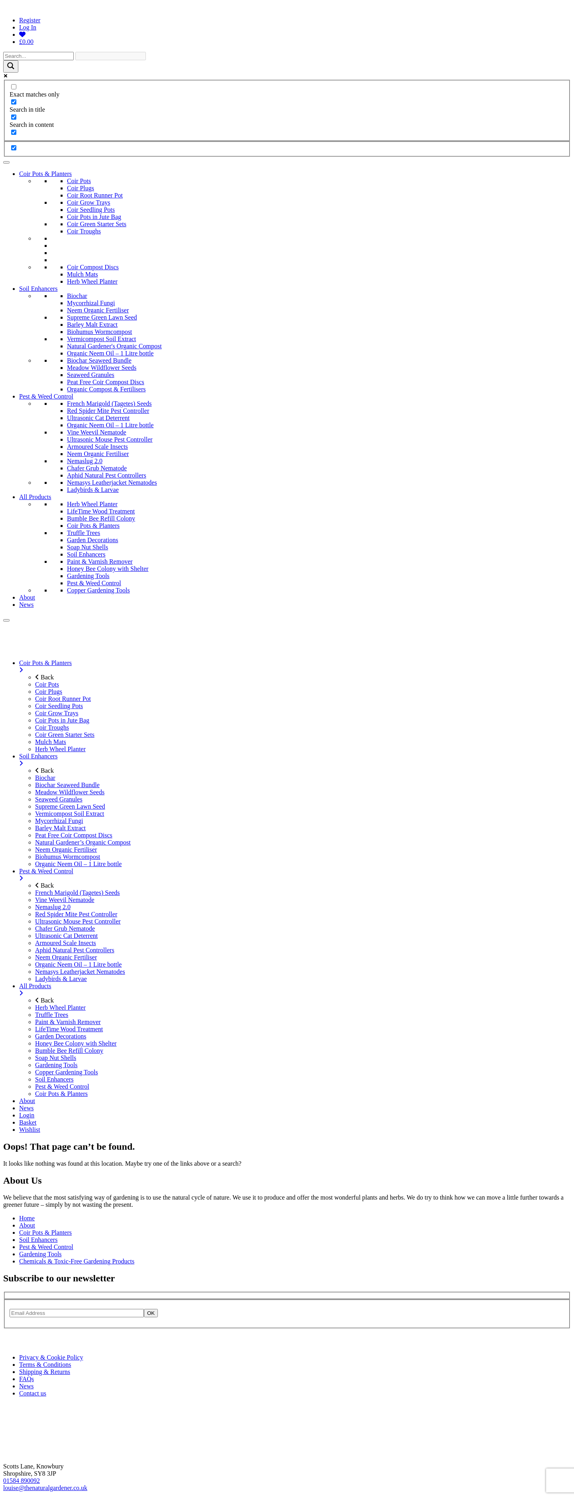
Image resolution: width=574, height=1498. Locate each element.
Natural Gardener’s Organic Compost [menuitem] (83, 842)
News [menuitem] (26, 1108)
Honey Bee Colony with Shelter (107, 568)
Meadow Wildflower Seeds (101, 367)
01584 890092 (21, 1480)
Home (27, 1218)
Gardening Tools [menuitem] (56, 1065)
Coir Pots (79, 181)
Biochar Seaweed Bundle (99, 360)
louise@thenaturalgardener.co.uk (45, 1487)
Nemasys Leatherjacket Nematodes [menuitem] (80, 971)
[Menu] (6, 620)
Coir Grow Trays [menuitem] (56, 713)
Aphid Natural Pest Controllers (106, 475)
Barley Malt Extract (92, 324)
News (26, 604)
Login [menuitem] (26, 1115)
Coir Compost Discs (93, 267)
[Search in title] (13, 102)
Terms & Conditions (45, 1364)
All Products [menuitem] (295, 990)
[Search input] (38, 56)
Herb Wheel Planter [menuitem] (60, 749)
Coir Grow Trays (88, 202)
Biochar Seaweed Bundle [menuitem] (67, 785)
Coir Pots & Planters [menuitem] (295, 666)
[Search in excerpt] (13, 132)
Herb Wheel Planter (92, 281)
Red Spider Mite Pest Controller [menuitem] (76, 914)
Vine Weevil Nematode (96, 432)
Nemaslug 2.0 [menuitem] (53, 907)
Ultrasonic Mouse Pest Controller (110, 439)
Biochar (77, 295)
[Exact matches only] (13, 86)
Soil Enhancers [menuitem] (295, 760)
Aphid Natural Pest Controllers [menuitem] (74, 950)
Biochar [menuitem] (45, 777)
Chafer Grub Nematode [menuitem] (65, 928)
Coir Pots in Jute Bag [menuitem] (62, 720)
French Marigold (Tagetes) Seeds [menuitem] (77, 892)
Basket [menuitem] (28, 1122)
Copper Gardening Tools (98, 590)
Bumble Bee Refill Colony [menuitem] (69, 1050)
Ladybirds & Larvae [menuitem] (61, 978)
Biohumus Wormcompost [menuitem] (67, 856)
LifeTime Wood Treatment (101, 511)
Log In (27, 27)
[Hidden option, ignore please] (13, 147)
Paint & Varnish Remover (100, 561)
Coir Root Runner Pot (95, 195)
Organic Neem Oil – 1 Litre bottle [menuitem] (78, 864)
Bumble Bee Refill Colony (101, 518)
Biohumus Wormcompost (99, 331)
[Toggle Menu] (6, 162)
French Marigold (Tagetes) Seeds (109, 403)
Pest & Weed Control (46, 396)
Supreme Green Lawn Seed (102, 317)
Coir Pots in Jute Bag (94, 216)
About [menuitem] (27, 1100)
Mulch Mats (82, 274)
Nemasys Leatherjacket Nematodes (112, 482)
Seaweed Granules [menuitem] (59, 799)
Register (29, 20)
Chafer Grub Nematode (97, 468)
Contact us (32, 1393)
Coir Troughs (84, 231)
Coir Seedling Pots (91, 209)
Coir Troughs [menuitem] (52, 727)
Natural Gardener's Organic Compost (114, 346)
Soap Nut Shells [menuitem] (55, 1057)
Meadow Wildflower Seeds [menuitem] (69, 792)
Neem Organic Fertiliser (98, 310)
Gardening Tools (88, 575)
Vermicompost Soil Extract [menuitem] (69, 813)
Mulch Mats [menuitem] (50, 741)
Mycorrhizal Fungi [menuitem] (59, 820)
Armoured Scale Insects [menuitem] (65, 942)
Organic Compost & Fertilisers (106, 389)
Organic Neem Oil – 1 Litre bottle (110, 353)
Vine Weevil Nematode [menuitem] (64, 899)
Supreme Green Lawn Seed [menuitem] (70, 806)
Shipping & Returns (44, 1371)
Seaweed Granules (90, 374)
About (27, 597)
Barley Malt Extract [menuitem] (60, 828)
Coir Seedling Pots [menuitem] (59, 706)
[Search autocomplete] (110, 56)
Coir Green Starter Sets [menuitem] (64, 734)
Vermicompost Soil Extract (101, 339)
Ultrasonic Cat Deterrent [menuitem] (66, 935)
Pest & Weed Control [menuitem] (295, 875)
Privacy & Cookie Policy (51, 1357)
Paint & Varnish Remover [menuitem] (68, 1021)
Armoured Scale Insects (97, 446)
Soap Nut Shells (87, 547)
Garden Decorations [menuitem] (60, 1036)
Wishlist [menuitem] (29, 1129)
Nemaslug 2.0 (84, 461)
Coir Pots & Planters (45, 173)
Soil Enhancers (38, 288)
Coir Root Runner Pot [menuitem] (63, 698)
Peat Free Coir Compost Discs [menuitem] (73, 835)
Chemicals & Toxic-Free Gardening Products (76, 1261)
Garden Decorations (92, 540)
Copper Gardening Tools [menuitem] (66, 1072)
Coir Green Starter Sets (96, 224)
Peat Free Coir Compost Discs (105, 382)
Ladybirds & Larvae (93, 489)
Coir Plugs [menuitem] (48, 691)
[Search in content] (13, 117)
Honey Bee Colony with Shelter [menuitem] (75, 1043)
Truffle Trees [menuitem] (51, 1014)
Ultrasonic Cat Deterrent (98, 417)
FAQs (26, 1379)
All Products (35, 496)
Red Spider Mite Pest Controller (108, 410)
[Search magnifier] (10, 66)
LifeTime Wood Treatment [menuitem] (69, 1029)
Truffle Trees (83, 532)
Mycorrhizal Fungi (91, 303)
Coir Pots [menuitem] (47, 684)
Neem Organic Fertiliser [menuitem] (66, 849)
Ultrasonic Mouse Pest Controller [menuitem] (78, 921)
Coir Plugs (80, 188)
